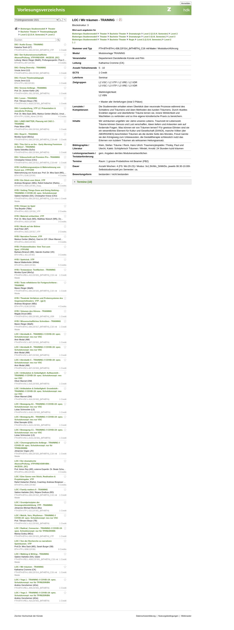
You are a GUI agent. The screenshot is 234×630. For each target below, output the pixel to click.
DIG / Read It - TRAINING (26, 134)
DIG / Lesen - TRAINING (26, 98)
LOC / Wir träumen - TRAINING (29, 567)
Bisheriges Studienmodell (32, 29)
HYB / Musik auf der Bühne (27, 226)
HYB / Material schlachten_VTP (29, 216)
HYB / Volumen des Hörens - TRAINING (33, 311)
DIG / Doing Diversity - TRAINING (30, 67)
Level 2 (51, 35)
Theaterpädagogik (48, 32)
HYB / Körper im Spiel (25, 206)
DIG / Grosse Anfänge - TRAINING (30, 88)
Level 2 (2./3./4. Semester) (32, 35)
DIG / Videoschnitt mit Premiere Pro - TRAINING (37, 157)
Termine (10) (84, 181)
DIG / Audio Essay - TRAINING (29, 44)
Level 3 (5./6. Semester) (155, 37)
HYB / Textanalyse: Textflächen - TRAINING (35, 270)
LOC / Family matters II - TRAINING (31, 489)
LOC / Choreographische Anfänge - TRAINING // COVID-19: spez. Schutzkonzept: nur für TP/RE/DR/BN (37, 445)
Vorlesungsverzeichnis (41, 9)
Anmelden (185, 3)
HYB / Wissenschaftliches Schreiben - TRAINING (37, 321)
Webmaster (186, 616)
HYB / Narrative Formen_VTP (28, 236)
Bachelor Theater (28, 32)
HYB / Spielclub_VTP (24, 259)
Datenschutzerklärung (146, 616)
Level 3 (172, 37)
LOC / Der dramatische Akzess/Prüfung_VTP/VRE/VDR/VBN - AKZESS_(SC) (32, 464)
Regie (131, 39)
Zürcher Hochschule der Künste (28, 616)
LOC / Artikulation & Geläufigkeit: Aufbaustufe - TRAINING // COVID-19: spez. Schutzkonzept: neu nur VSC (37, 375)
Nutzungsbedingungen (168, 616)
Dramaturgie (135, 34)
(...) (73, 42)
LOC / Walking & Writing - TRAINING (32, 554)
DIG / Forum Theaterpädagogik (29, 78)
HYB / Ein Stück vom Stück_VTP (30, 180)
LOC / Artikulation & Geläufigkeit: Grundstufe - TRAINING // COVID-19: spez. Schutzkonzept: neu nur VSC (37, 391)
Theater (51, 29)
